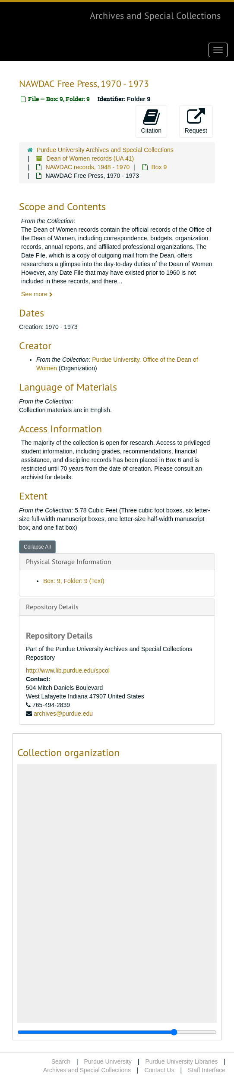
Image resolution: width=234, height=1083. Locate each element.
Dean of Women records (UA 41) (90, 158)
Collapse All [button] (37, 547)
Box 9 (159, 167)
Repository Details (52, 606)
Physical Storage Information (68, 561)
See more (37, 294)
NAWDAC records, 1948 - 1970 (87, 167)
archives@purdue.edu (63, 713)
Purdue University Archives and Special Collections (105, 149)
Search (60, 1061)
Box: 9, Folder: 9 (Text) (73, 580)
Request (196, 121)
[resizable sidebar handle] (117, 1032)
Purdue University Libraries (181, 1061)
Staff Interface (206, 1070)
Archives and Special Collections (155, 15)
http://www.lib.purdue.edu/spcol (68, 670)
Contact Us (159, 1070)
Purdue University (108, 1061)
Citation (151, 121)
